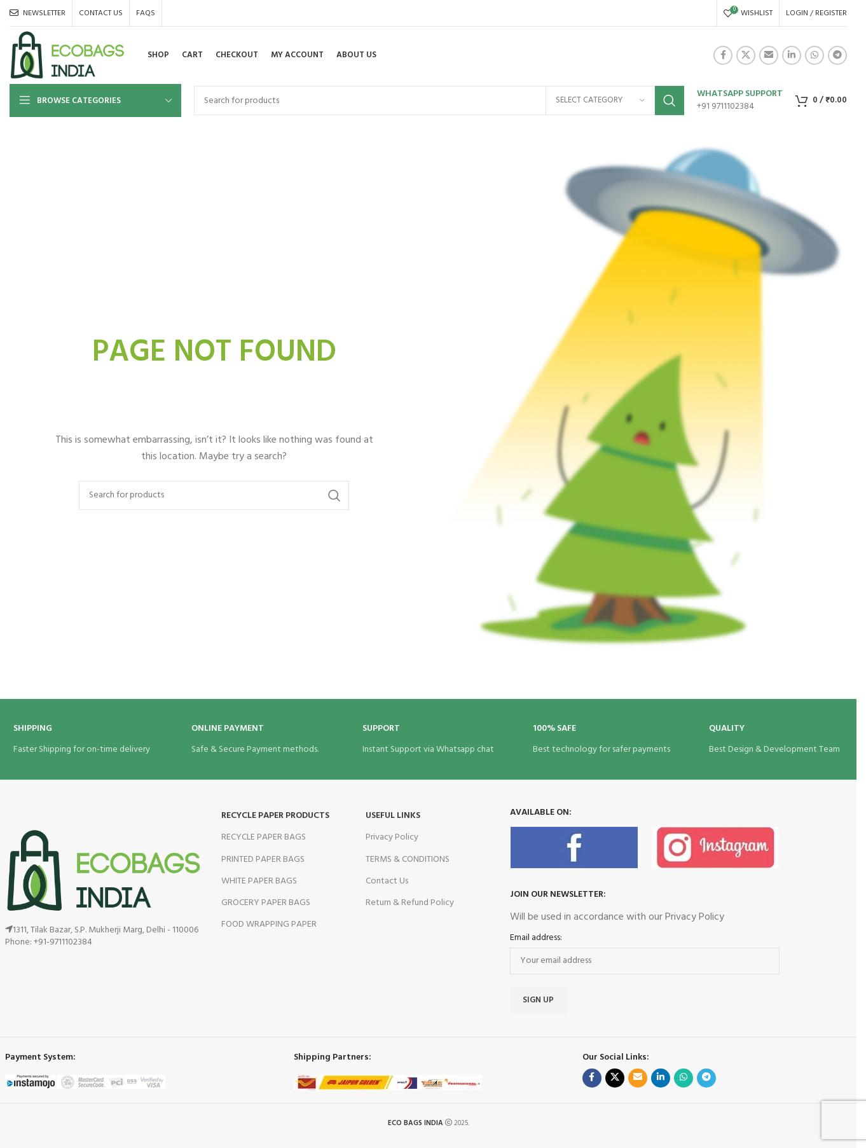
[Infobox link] (740, 100)
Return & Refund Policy (410, 903)
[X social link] (745, 55)
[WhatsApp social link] (814, 55)
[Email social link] (768, 55)
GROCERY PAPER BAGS (265, 903)
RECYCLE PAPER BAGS (263, 837)
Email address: (536, 938)
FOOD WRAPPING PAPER (269, 924)
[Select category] (600, 100)
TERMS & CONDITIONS (408, 859)
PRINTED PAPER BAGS (263, 859)
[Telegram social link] (837, 55)
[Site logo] (67, 55)
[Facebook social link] (722, 55)
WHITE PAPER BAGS (259, 881)
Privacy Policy (392, 837)
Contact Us (387, 881)
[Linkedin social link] (791, 55)
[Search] (439, 100)
